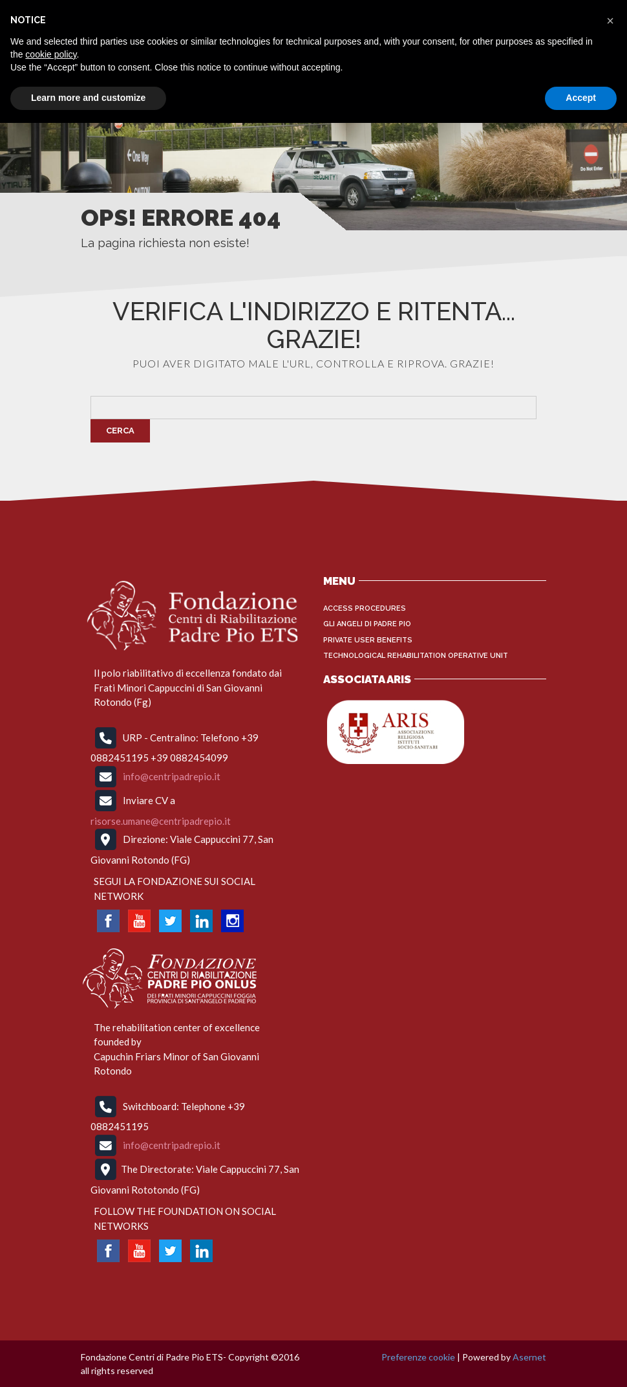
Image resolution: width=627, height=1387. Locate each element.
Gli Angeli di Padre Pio (367, 624)
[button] (610, 20)
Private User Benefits (367, 640)
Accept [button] (581, 98)
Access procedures (364, 608)
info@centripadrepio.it (171, 775)
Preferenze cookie (418, 1356)
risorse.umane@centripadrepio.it (160, 821)
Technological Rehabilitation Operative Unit (415, 655)
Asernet (529, 1356)
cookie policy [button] (50, 54)
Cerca (120, 430)
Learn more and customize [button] (88, 98)
